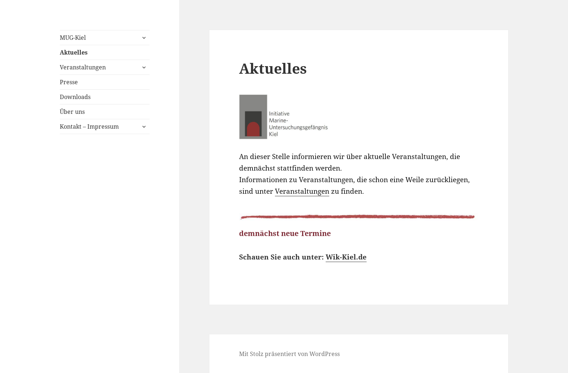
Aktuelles (74, 52)
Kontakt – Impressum (89, 126)
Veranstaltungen (83, 67)
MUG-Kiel (73, 38)
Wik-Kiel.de (346, 257)
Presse (69, 82)
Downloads (75, 97)
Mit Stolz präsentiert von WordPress (289, 354)
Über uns (72, 112)
